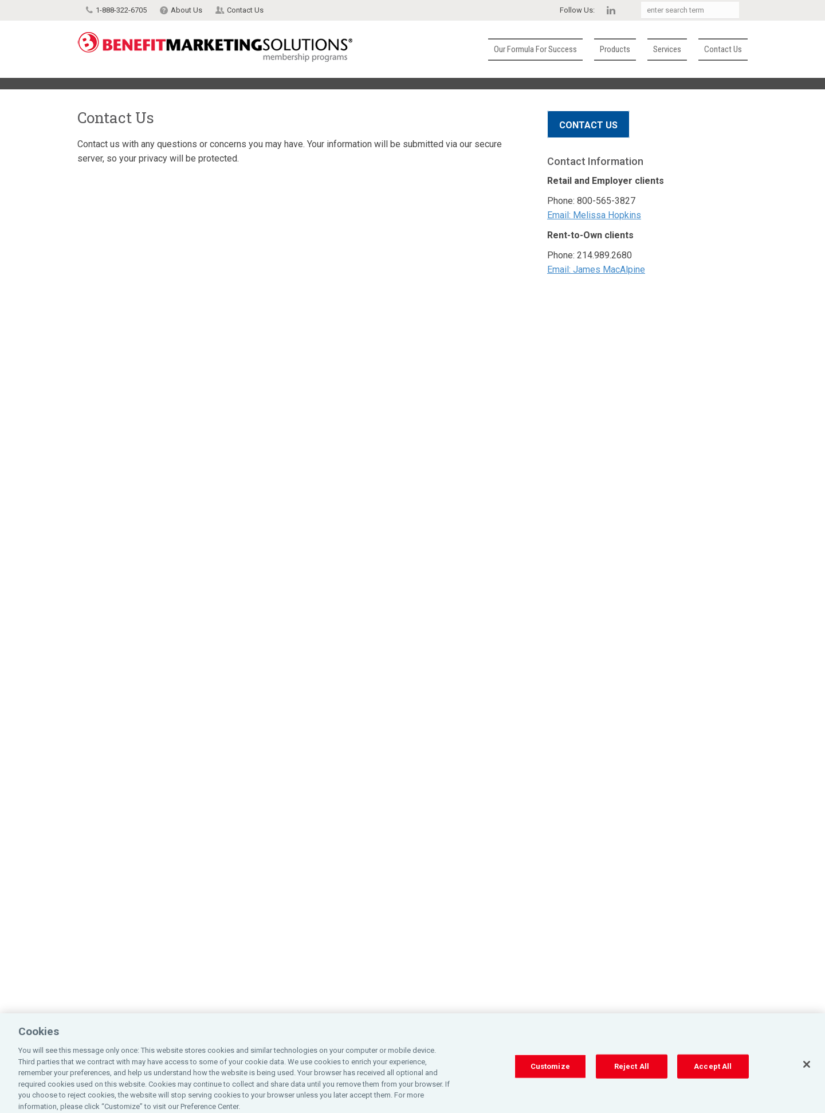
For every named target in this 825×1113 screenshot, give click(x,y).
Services (667, 49)
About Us (186, 10)
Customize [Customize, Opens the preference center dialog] (550, 1074)
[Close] (806, 1073)
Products (615, 49)
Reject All (631, 1074)
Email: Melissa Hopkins (594, 215)
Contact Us (245, 10)
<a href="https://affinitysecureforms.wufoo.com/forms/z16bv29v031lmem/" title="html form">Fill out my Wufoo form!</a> (297, 606)
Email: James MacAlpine (596, 269)
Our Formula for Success (535, 49)
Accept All (713, 1074)
